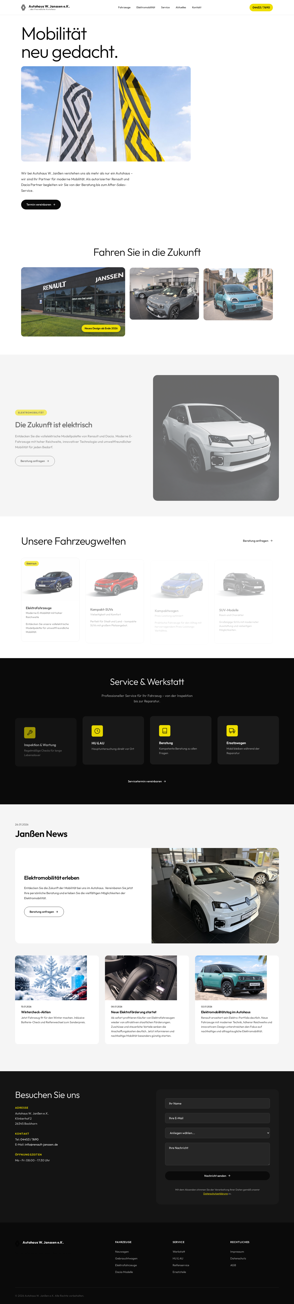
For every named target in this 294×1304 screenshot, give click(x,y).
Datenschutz (238, 1258)
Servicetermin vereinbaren (147, 781)
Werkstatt (179, 1251)
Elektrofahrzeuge (126, 1265)
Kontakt (196, 7)
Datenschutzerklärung (215, 1193)
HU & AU (178, 1258)
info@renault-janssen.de (41, 1144)
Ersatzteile (179, 1272)
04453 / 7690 (261, 7)
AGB (233, 1265)
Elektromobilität (145, 7)
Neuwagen (122, 1251)
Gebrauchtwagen (126, 1258)
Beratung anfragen (258, 541)
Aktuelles (181, 7)
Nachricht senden (217, 1176)
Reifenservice (181, 1265)
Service (165, 7)
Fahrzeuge (124, 7)
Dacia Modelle (124, 1272)
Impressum (237, 1251)
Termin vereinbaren (41, 204)
